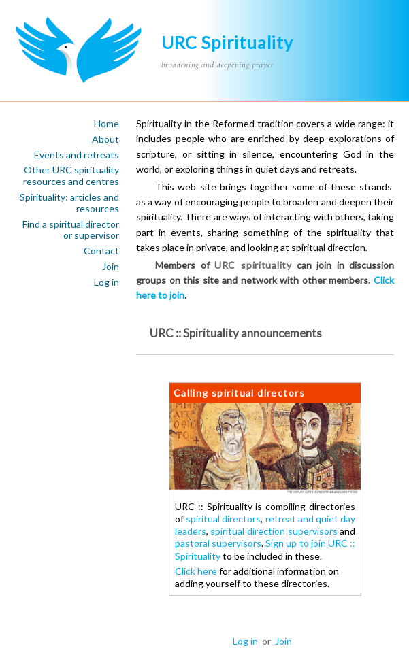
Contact (101, 251)
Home (106, 123)
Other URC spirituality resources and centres (71, 176)
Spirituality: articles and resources (69, 203)
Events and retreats (76, 155)
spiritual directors (223, 518)
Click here (196, 571)
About (105, 139)
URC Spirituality (227, 42)
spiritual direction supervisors (273, 531)
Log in (106, 282)
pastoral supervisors (218, 543)
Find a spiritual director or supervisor (70, 230)
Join (110, 266)
